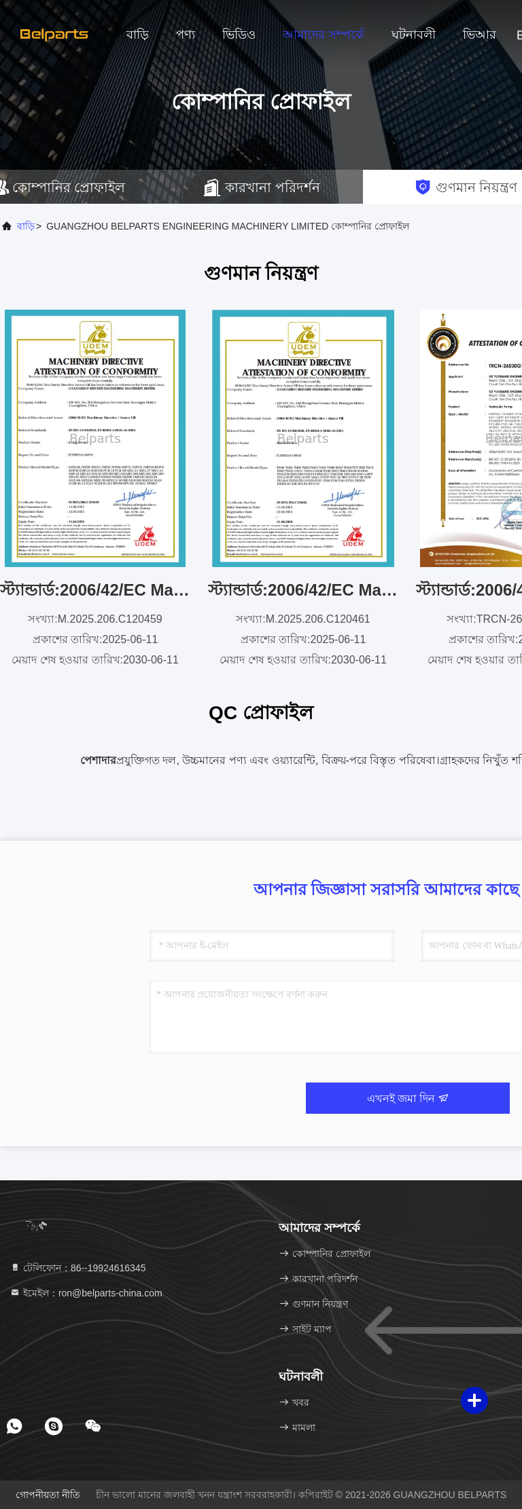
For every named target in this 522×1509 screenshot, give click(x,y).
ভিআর (479, 34)
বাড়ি (137, 34)
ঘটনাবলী (414, 34)
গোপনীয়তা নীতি (48, 1494)
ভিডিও (239, 34)
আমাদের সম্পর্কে (323, 34)
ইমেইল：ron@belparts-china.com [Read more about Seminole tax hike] (86, 1293)
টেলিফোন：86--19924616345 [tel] (77, 1267)
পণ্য (185, 34)
